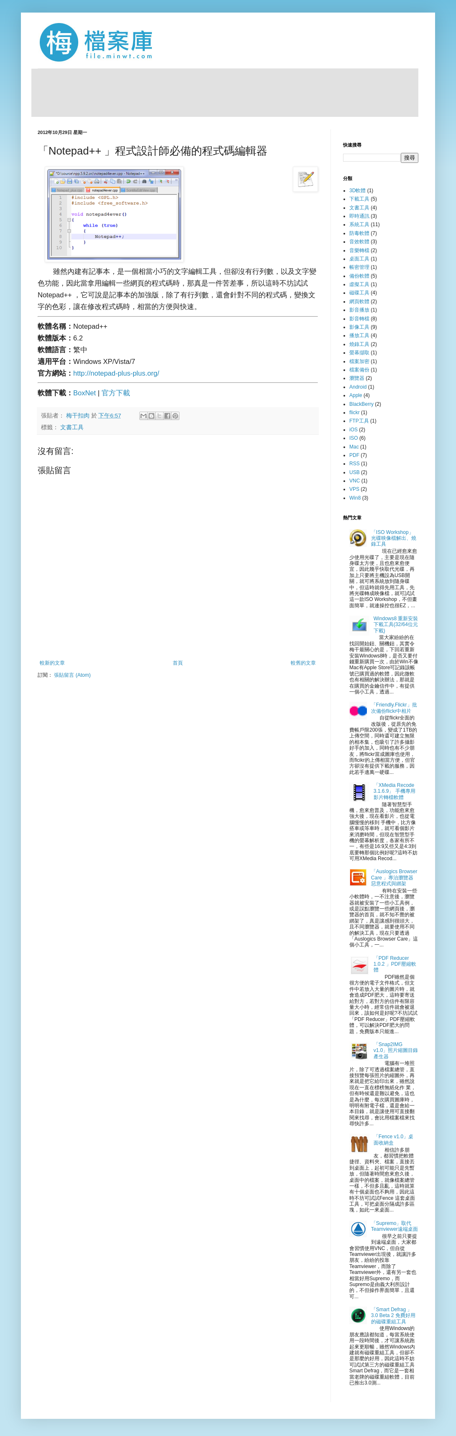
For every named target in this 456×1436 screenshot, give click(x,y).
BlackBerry (361, 404)
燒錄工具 (359, 344)
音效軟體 (359, 242)
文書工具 (72, 427)
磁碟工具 (359, 293)
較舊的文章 (303, 663)
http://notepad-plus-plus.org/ (116, 373)
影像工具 (359, 327)
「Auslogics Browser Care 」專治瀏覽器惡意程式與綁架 (394, 878)
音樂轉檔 (359, 250)
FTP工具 (359, 421)
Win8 (355, 498)
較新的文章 (52, 663)
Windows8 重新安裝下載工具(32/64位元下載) (396, 625)
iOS (353, 430)
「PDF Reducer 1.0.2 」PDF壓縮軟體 (395, 964)
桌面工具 (359, 259)
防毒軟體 (359, 233)
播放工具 (359, 335)
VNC (354, 481)
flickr (354, 412)
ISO (353, 438)
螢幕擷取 (359, 353)
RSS (354, 464)
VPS (354, 489)
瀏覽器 (356, 378)
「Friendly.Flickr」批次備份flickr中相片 (394, 708)
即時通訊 (359, 216)
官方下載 (116, 393)
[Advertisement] (225, 92)
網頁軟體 (359, 301)
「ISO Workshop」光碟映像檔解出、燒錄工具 (393, 538)
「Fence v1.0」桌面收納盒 (393, 1139)
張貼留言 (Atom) (72, 675)
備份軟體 (359, 276)
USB (354, 472)
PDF (354, 455)
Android (357, 387)
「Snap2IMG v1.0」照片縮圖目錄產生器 (396, 1051)
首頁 (178, 663)
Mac (354, 447)
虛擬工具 (359, 284)
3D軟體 (357, 190)
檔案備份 (359, 370)
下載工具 (359, 199)
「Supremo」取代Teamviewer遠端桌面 (394, 1226)
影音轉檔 (359, 319)
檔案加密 (359, 361)
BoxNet (85, 393)
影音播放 (359, 310)
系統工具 (359, 224)
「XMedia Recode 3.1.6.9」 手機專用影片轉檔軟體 (394, 791)
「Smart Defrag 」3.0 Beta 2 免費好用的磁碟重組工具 (393, 1316)
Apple (355, 395)
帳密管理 (359, 267)
